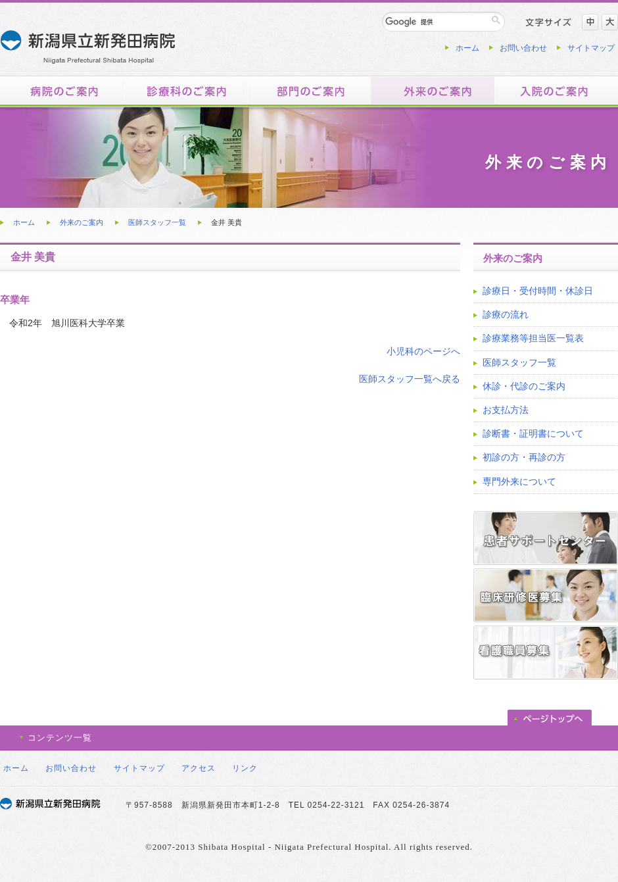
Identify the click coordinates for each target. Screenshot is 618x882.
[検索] (436, 22)
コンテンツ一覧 (60, 738)
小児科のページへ (423, 351)
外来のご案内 (81, 222)
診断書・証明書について (533, 433)
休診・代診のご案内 (524, 386)
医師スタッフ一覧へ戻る (409, 379)
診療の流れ (506, 314)
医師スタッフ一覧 (157, 222)
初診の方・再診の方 (524, 457)
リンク (245, 768)
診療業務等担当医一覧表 (533, 338)
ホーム (467, 48)
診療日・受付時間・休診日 (538, 290)
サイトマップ (591, 48)
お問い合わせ (523, 48)
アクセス (198, 768)
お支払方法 (506, 409)
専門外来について (519, 481)
